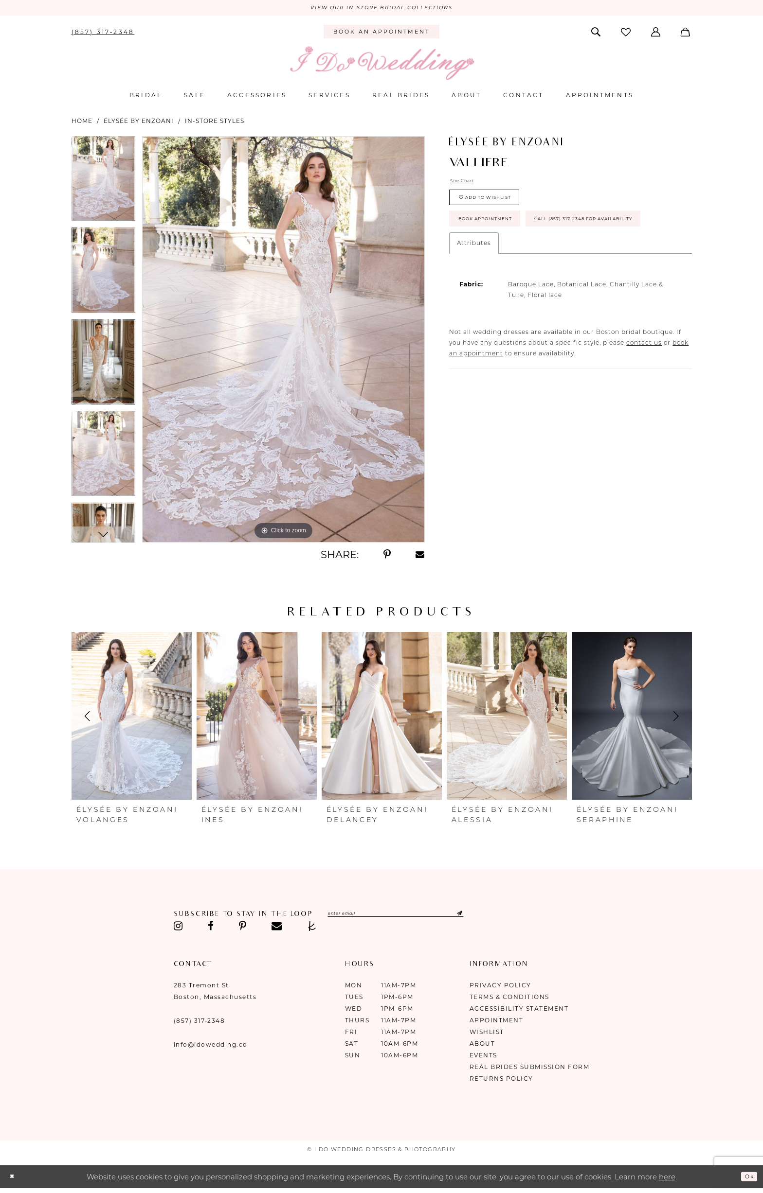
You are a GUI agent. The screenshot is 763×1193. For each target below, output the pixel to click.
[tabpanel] (103, 184)
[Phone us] (103, 34)
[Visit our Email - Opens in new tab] (276, 928)
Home (82, 123)
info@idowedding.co (211, 1047)
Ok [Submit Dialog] (746, 1178)
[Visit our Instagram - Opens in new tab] (178, 928)
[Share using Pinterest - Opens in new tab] (387, 557)
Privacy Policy (500, 987)
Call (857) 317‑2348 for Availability (532, 266)
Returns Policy (501, 1081)
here (667, 1179)
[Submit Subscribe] (505, 917)
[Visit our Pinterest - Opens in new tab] (242, 928)
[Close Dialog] (14, 1179)
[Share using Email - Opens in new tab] (420, 557)
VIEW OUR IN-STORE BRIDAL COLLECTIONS (381, 9)
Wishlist (487, 1034)
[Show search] (596, 34)
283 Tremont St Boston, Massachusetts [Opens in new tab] (215, 993)
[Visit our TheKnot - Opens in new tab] (312, 928)
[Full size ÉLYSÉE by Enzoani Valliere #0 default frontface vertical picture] (283, 341)
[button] (657, 34)
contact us (644, 393)
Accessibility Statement (519, 1011)
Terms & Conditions (509, 999)
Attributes (474, 293)
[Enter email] (423, 917)
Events (483, 1057)
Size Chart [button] (468, 185)
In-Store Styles (214, 123)
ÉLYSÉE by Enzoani (139, 123)
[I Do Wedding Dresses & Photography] (381, 65)
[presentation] (132, 718)
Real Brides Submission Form (530, 1069)
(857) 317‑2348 (199, 1023)
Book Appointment (500, 237)
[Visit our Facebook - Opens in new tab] (210, 928)
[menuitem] (103, 34)
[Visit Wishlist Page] (626, 34)
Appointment (497, 1022)
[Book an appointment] (381, 34)
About (482, 1046)
